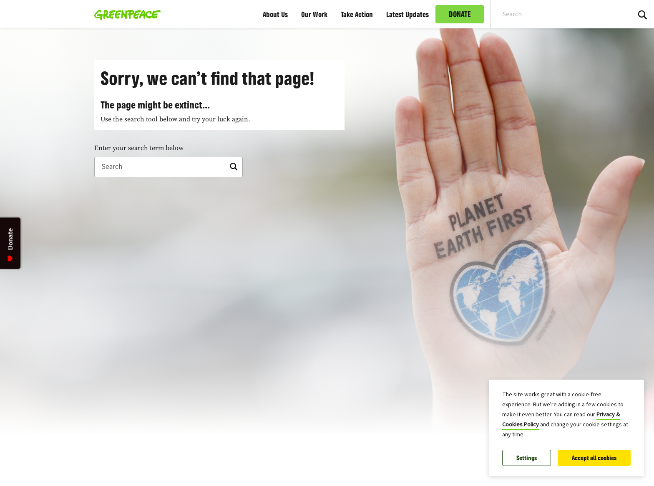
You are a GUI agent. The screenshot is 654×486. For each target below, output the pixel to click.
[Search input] (555, 14)
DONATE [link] (460, 14)
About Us (275, 14)
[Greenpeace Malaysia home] (125, 14)
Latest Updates (407, 14)
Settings (526, 457)
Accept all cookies (594, 457)
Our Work (314, 14)
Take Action (357, 14)
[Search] (168, 167)
